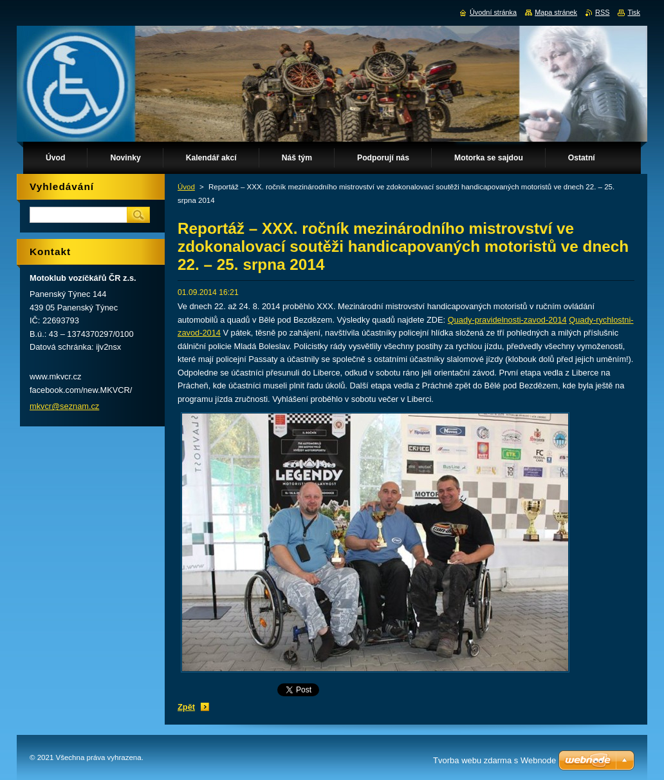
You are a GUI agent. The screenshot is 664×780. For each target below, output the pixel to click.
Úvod (186, 187)
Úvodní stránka (493, 12)
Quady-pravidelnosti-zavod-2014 (507, 320)
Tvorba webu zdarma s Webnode (494, 760)
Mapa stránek (556, 12)
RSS (602, 12)
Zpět (186, 707)
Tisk (633, 12)
